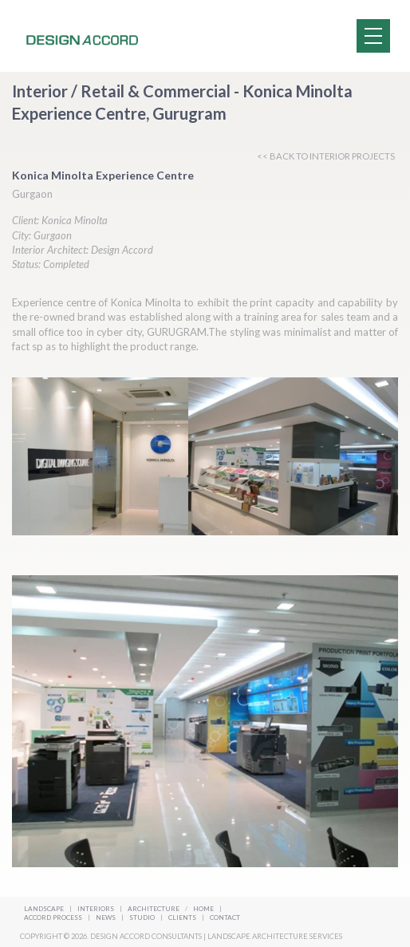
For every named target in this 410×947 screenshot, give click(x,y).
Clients (183, 917)
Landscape (44, 909)
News (106, 917)
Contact (225, 917)
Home (203, 909)
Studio (142, 917)
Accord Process (54, 917)
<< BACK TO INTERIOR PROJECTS (326, 156)
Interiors (95, 909)
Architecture (154, 909)
